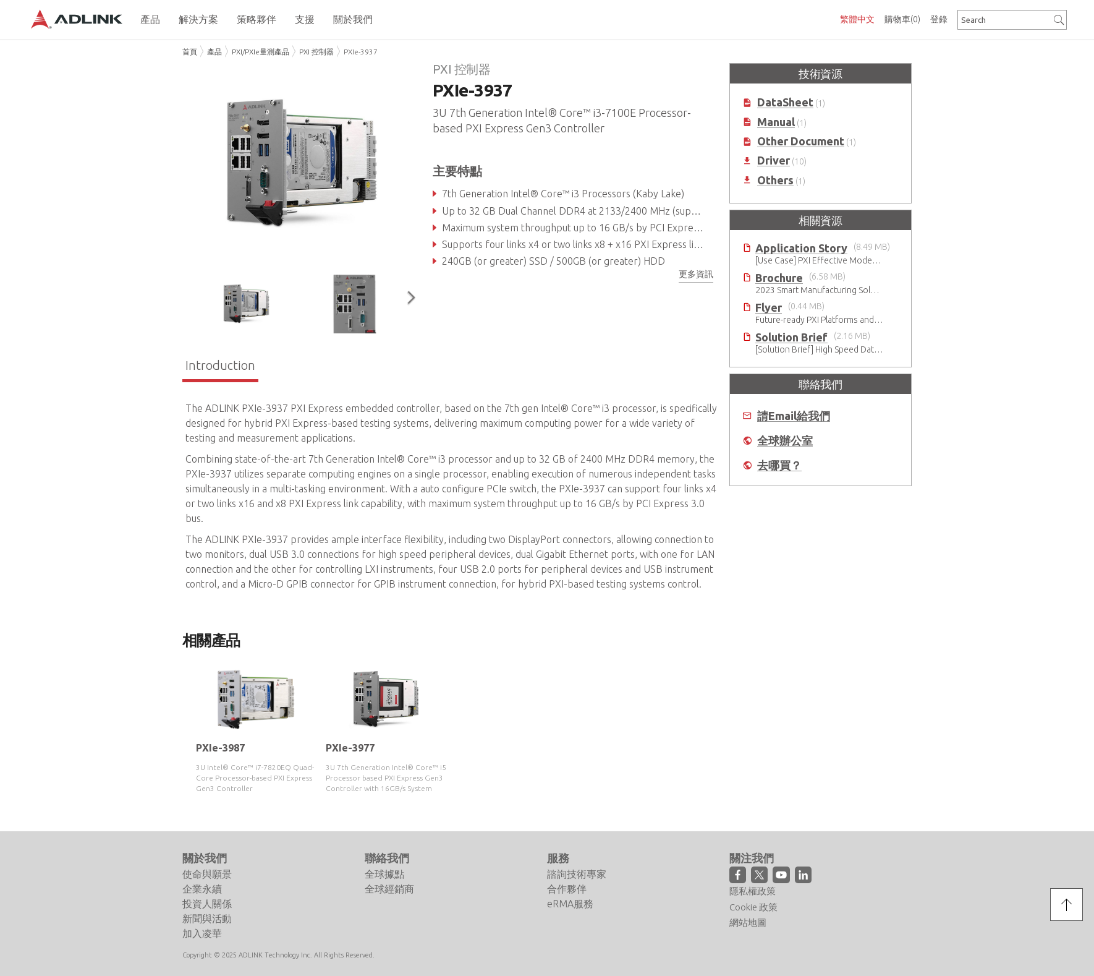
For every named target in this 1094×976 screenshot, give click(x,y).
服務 (558, 858)
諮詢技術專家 (576, 874)
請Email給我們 (793, 416)
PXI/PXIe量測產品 (260, 52)
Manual (776, 122)
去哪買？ (779, 465)
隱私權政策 (752, 891)
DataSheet (785, 102)
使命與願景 (207, 874)
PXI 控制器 (316, 52)
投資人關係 (207, 903)
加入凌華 (202, 933)
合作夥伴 (567, 888)
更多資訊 (696, 274)
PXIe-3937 (361, 52)
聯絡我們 (387, 858)
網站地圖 (747, 922)
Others (775, 180)
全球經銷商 (389, 888)
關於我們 (204, 858)
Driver (773, 160)
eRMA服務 (570, 903)
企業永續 (202, 888)
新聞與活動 (207, 918)
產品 (214, 52)
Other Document (800, 141)
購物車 (902, 19)
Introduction (220, 365)
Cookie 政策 (753, 907)
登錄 (939, 19)
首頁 (189, 52)
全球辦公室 (785, 441)
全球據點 (384, 874)
